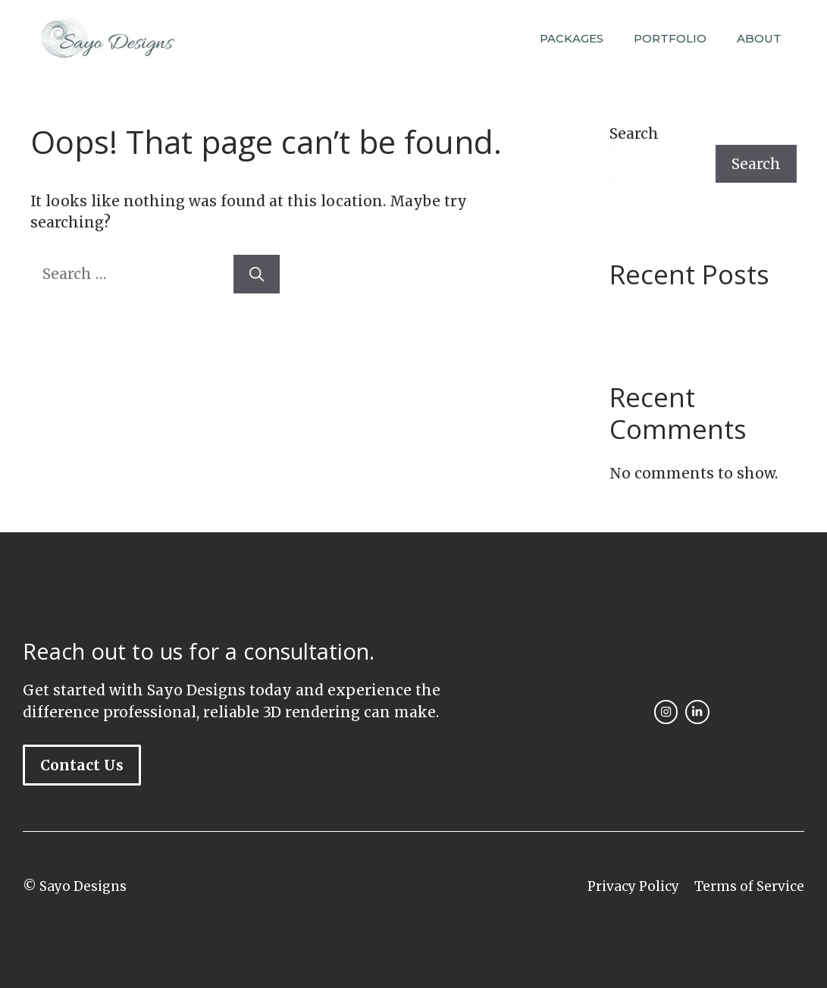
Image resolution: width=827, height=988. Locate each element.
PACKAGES (571, 38)
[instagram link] (666, 711)
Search (634, 133)
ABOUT (759, 38)
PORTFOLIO (670, 38)
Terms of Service (749, 886)
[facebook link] (697, 711)
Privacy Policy (633, 886)
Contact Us (82, 765)
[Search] (256, 274)
